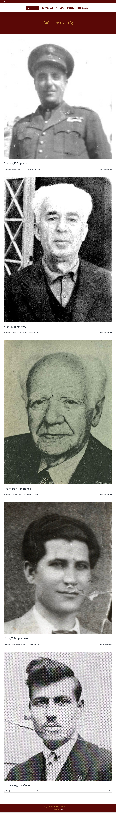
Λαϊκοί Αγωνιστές (28, 169)
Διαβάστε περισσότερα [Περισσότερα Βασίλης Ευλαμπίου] (106, 169)
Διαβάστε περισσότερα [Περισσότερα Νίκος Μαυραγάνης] (106, 332)
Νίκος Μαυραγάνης (15, 326)
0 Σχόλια (37, 169)
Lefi (62, 809)
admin (7, 169)
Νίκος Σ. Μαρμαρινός (16, 638)
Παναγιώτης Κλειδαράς (17, 785)
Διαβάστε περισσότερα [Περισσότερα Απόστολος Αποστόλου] (106, 494)
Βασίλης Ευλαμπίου (15, 163)
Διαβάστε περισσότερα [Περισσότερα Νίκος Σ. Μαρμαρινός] (106, 644)
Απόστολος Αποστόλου (17, 488)
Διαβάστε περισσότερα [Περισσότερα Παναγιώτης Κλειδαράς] (106, 791)
